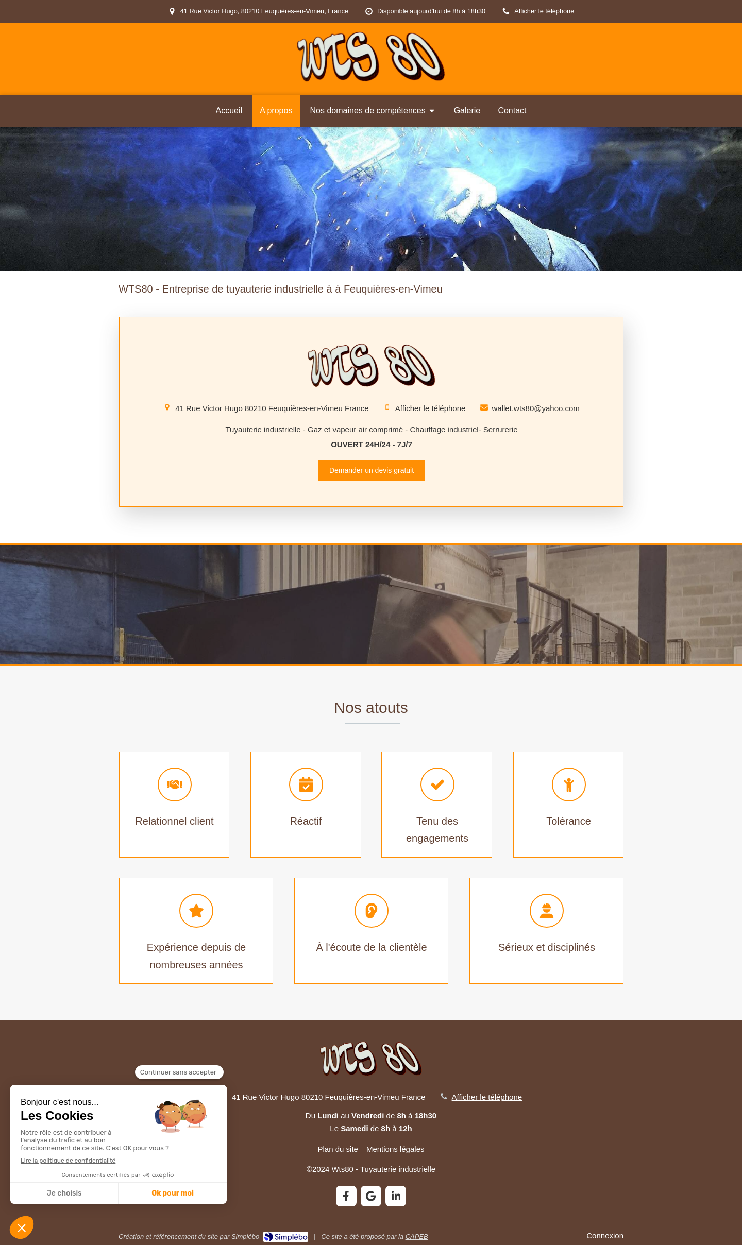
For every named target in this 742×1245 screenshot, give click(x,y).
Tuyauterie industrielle (263, 429)
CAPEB (417, 1236)
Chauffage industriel (444, 429)
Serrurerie (500, 429)
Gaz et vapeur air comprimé (355, 429)
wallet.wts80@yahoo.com (536, 408)
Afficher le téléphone (544, 11)
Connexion (604, 1235)
